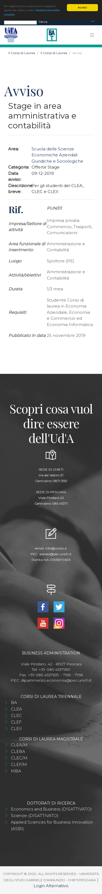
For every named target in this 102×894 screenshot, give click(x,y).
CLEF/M (19, 764)
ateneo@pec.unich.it (55, 554)
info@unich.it (56, 548)
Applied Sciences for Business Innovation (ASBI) (52, 825)
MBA (16, 771)
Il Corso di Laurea (21, 53)
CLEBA (18, 751)
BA (14, 702)
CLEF (16, 722)
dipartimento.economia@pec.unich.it (56, 680)
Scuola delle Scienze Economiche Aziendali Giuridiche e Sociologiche (57, 155)
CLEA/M (19, 744)
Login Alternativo (51, 885)
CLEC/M (19, 757)
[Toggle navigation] (93, 21)
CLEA (16, 709)
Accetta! (82, 7)
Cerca (42, 22)
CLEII (16, 728)
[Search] (20, 21)
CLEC (16, 715)
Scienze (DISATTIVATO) (34, 815)
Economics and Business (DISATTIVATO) (51, 809)
